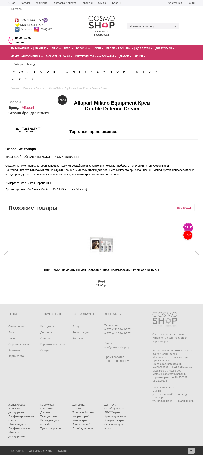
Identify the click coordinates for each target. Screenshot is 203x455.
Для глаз (46, 412)
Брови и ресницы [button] (119, 48)
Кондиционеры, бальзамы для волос (114, 424)
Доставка (46, 332)
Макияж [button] (41, 48)
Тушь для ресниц (51, 428)
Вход (75, 326)
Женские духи (17, 404)
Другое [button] (125, 56)
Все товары (184, 207)
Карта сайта (16, 356)
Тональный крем (83, 412)
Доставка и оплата (65, 2)
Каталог (25, 2)
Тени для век (48, 416)
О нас (11, 2)
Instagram (46, 29)
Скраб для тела (114, 408)
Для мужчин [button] (164, 48)
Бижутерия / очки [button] (59, 56)
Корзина (77, 338)
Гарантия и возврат (52, 344)
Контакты (16, 8)
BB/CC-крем (112, 412)
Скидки (102, 2)
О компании (16, 326)
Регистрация (174, 2)
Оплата (45, 338)
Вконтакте (24, 29)
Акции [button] (139, 56)
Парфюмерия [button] (21, 48)
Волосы (14, 102)
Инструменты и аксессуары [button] (95, 56)
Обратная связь (18, 344)
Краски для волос (115, 416)
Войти (191, 2)
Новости (13, 338)
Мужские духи (17, 424)
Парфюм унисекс (19, 428)
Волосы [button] (83, 48)
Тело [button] (68, 48)
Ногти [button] (98, 48)
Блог (115, 2)
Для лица (78, 404)
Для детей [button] (144, 48)
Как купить (42, 2)
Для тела (110, 404)
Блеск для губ (81, 424)
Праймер (78, 408)
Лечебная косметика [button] (27, 56)
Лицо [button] (56, 48)
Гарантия (87, 2)
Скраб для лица (82, 428)
